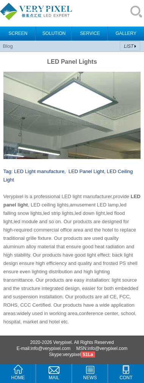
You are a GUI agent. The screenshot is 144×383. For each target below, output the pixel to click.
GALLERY (126, 33)
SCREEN (17, 33)
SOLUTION (54, 33)
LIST (128, 46)
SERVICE (90, 33)
